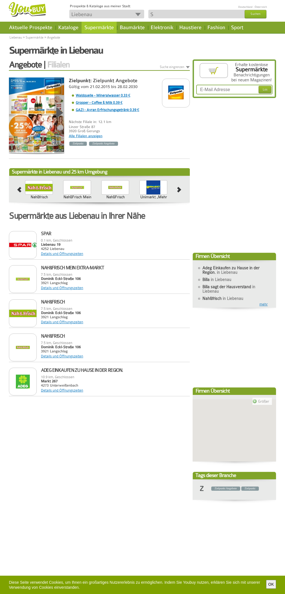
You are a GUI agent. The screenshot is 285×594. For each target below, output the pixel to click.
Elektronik (162, 27)
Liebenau (15, 37)
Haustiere (190, 27)
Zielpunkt (78, 143)
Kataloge (68, 27)
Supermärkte (99, 27)
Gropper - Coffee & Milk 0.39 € (99, 103)
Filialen (58, 64)
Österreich (261, 7)
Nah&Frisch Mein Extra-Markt (122, 199)
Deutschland (245, 7)
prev (19, 190)
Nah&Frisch (160, 197)
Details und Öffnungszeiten (62, 254)
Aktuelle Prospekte (30, 27)
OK (271, 584)
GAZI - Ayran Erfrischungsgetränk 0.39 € (107, 110)
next (179, 190)
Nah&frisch (83, 197)
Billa (216, 279)
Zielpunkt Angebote (115, 81)
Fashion (216, 27)
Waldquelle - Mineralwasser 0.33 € (103, 95)
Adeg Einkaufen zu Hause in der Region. (230, 270)
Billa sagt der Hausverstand (45, 199)
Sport (237, 27)
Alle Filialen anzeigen (85, 136)
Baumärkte (132, 27)
